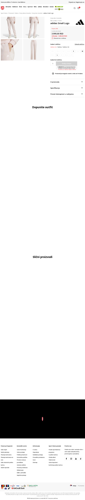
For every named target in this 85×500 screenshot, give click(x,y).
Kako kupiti (4, 449)
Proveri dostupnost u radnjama (66, 94)
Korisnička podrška (22, 457)
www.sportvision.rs (35, 498)
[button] (75, 8)
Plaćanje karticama (6, 455)
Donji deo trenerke (37, 13)
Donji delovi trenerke (25, 13)
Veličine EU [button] (53, 47)
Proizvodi (11, 13)
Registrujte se (80, 2)
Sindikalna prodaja (38, 455)
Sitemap (35, 462)
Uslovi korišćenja (21, 449)
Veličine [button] (60, 47)
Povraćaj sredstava (22, 467)
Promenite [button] (81, 486)
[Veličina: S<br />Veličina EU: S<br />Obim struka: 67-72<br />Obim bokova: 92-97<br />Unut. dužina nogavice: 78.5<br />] (73, 51)
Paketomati (52, 460)
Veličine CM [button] (66, 47)
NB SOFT (46, 498)
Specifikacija (66, 88)
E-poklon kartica (53, 455)
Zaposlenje (36, 452)
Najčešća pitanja (21, 475)
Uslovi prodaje (21, 452)
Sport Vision (4, 13)
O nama (35, 449)
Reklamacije (20, 470)
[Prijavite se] (78, 8)
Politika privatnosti (22, 455)
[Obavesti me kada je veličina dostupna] (52, 51)
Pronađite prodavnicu (39, 457)
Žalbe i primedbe (21, 472)
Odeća (16, 13)
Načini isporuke (5, 467)
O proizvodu (66, 82)
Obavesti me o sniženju (60, 38)
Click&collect (52, 457)
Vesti (34, 460)
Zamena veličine (21, 465)
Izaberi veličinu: (55, 44)
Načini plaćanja (5, 452)
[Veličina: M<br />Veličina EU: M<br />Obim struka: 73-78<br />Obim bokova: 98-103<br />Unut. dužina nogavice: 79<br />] (82, 51)
